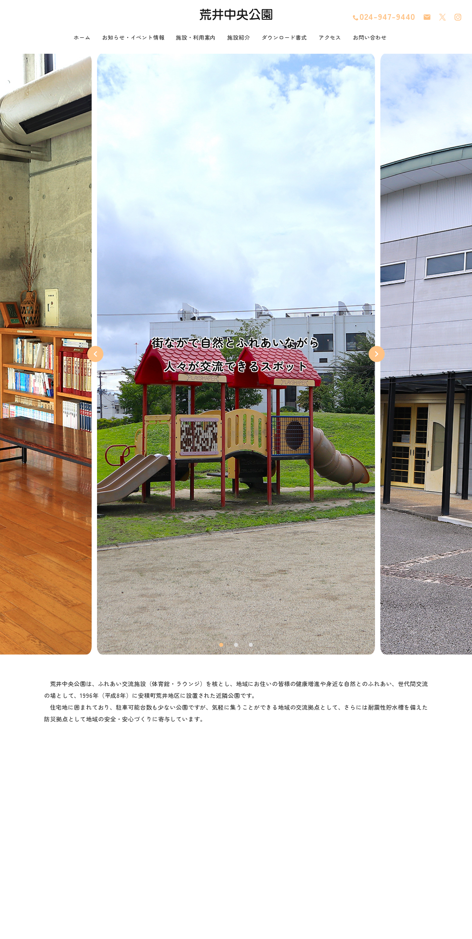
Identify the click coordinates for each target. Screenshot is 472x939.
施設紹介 (239, 38)
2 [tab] (236, 645)
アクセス (339, 38)
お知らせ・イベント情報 (124, 38)
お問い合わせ (383, 38)
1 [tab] (221, 645)
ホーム (68, 38)
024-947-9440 (383, 16)
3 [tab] (250, 645)
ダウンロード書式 (289, 38)
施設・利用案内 (193, 38)
